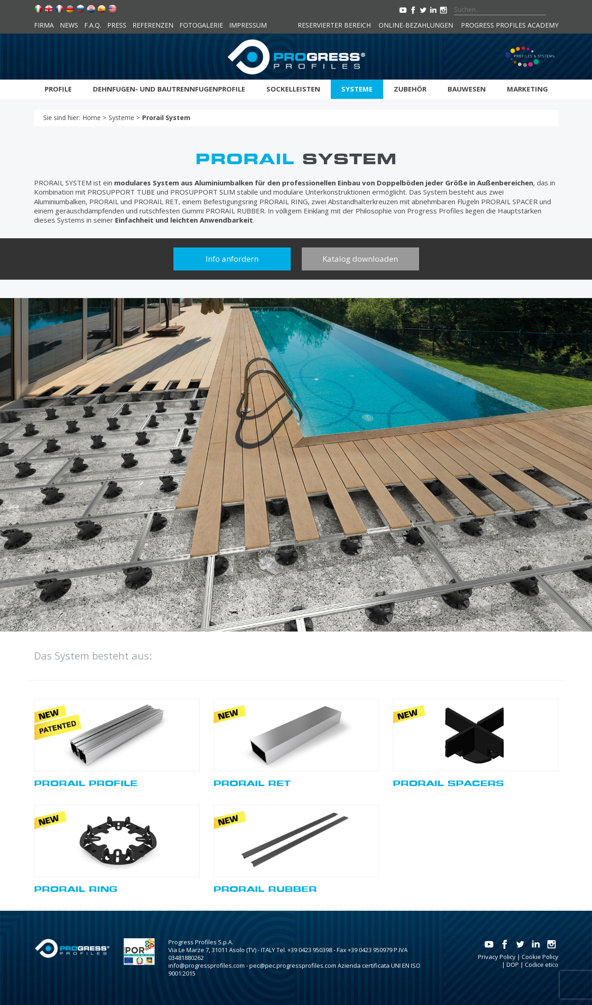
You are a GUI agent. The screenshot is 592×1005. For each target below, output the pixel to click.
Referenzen (152, 25)
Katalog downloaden (360, 258)
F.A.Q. (92, 25)
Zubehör (410, 88)
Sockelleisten (293, 88)
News (69, 25)
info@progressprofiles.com (206, 965)
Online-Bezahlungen (416, 25)
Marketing (527, 88)
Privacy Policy (497, 957)
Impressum (248, 25)
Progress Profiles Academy (509, 25)
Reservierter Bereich (334, 25)
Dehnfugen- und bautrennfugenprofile (169, 88)
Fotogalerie (201, 25)
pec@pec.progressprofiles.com (292, 965)
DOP (512, 964)
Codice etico (541, 964)
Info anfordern (232, 258)
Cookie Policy (540, 957)
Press (116, 25)
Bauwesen (467, 88)
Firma (44, 25)
